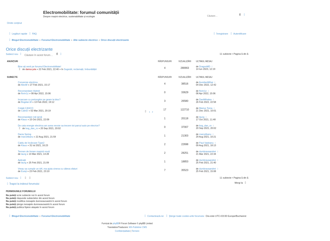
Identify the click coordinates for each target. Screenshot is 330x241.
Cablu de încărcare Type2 (31, 143)
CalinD (24, 110)
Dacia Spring (24, 134)
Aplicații (22, 160)
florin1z (24, 93)
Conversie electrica (28, 82)
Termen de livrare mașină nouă (34, 151)
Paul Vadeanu (206, 143)
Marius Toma (205, 108)
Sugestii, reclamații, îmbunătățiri (80, 69)
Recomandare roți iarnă (30, 117)
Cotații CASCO (25, 108)
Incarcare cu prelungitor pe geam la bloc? (39, 99)
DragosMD (204, 66)
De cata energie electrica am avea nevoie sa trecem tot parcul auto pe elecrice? (59, 125)
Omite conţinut (14, 23)
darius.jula (30, 69)
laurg (201, 117)
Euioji (24, 171)
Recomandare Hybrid (29, 91)
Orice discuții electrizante (29, 49)
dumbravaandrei (207, 151)
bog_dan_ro (31, 128)
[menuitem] (32, 33)
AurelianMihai (206, 82)
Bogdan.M (26, 102)
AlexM (24, 84)
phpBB (116, 223)
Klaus (24, 119)
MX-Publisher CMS (138, 227)
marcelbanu (27, 136)
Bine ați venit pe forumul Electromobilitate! (39, 66)
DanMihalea (205, 99)
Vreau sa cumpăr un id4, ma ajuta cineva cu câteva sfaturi (47, 168)
